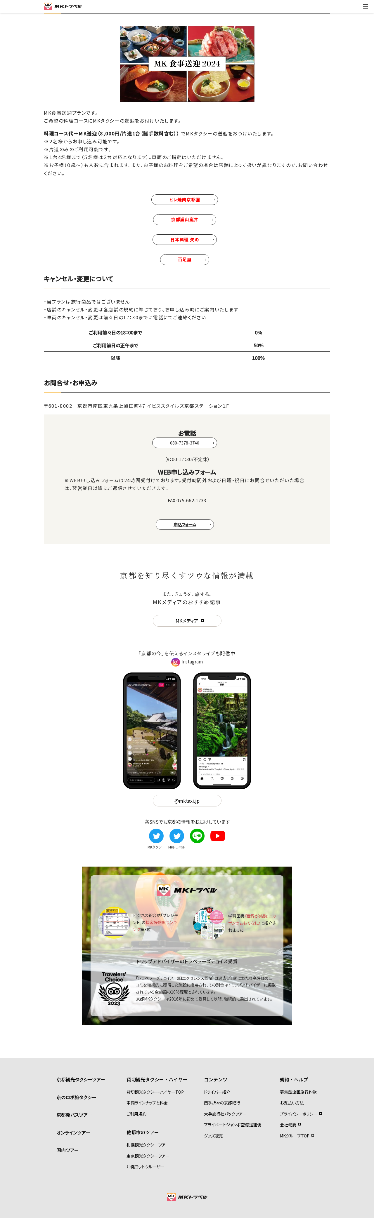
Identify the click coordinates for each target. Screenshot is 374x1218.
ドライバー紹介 (217, 1092)
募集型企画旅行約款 (298, 1092)
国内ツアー (67, 1149)
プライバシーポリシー (298, 1114)
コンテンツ (215, 1079)
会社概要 (288, 1125)
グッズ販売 (213, 1136)
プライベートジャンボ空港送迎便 (232, 1125)
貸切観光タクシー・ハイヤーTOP (155, 1092)
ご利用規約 (136, 1114)
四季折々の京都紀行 (222, 1103)
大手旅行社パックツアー (225, 1114)
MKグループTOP (294, 1136)
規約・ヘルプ (294, 1079)
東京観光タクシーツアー (148, 1156)
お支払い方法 (292, 1103)
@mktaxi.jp (187, 800)
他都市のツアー (143, 1132)
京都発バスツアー (74, 1114)
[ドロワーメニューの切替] (365, 6)
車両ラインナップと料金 (147, 1103)
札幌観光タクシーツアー (148, 1145)
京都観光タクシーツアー (80, 1079)
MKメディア (187, 620)
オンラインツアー (73, 1132)
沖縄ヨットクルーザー (145, 1167)
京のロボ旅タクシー (76, 1097)
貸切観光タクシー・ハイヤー (157, 1079)
